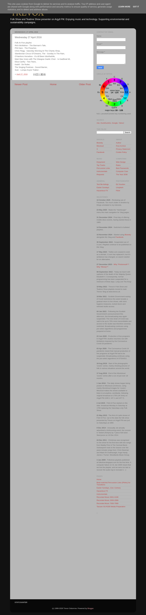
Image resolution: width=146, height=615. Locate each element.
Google (115, 123)
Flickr (118, 191)
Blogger (90, 608)
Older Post (85, 84)
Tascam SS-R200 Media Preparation (111, 507)
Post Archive (121, 146)
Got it (136, 7)
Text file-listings (103, 184)
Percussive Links (103, 168)
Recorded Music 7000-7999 (107, 503)
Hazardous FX (102, 191)
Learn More (124, 7)
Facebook (100, 152)
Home (53, 84)
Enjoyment (101, 162)
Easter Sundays (103, 187)
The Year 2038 (122, 174)
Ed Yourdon (120, 184)
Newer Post (21, 84)
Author (118, 143)
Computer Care (122, 171)
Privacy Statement (123, 149)
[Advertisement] (114, 557)
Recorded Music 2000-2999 (107, 500)
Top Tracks (101, 165)
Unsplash (119, 187)
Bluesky (100, 143)
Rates (118, 165)
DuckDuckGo (106, 123)
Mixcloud (100, 146)
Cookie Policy (121, 152)
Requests (100, 174)
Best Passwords (122, 168)
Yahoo (121, 123)
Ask (98, 123)
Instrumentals (102, 171)
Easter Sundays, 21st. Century (109, 488)
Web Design (121, 162)
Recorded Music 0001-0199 (107, 497)
